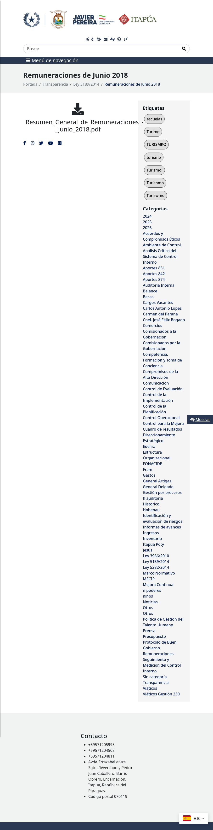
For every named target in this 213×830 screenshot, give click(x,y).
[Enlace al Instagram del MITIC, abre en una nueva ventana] (32, 143)
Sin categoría (155, 676)
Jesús (147, 550)
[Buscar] (101, 48)
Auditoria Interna (158, 285)
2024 (147, 216)
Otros (148, 607)
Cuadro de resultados (162, 429)
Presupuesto (154, 636)
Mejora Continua (158, 584)
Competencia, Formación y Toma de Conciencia (162, 360)
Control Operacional (161, 417)
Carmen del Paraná (160, 314)
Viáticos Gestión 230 (161, 694)
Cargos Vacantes (158, 302)
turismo (153, 157)
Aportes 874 (154, 279)
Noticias (150, 602)
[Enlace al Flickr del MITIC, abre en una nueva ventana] (59, 143)
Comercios (152, 325)
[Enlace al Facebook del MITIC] (24, 143)
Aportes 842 (154, 273)
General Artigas (157, 481)
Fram (147, 469)
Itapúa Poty (153, 544)
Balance (150, 291)
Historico (151, 504)
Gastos (149, 475)
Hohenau (151, 509)
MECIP (149, 578)
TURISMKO (156, 144)
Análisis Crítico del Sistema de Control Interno (160, 256)
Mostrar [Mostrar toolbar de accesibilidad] (200, 419)
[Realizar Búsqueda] (184, 48)
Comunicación (156, 383)
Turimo (152, 131)
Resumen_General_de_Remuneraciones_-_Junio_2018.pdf (84, 126)
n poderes (152, 590)
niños (148, 596)
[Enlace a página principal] (90, 18)
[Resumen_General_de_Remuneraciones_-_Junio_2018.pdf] (78, 109)
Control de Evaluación (163, 388)
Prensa (149, 630)
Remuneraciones (158, 653)
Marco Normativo (159, 573)
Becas (148, 296)
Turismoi (154, 170)
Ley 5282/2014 (156, 567)
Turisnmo (155, 182)
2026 (147, 227)
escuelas (154, 119)
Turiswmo (155, 195)
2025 (147, 222)
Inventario (152, 538)
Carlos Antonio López (162, 308)
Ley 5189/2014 (86, 84)
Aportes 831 (154, 268)
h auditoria (153, 498)
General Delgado (158, 486)
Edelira (149, 446)
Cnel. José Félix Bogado (164, 319)
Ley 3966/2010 (156, 555)
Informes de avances (162, 527)
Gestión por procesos (162, 492)
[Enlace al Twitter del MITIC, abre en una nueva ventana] (41, 143)
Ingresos (151, 532)
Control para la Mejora (163, 423)
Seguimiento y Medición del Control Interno (162, 665)
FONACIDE (152, 463)
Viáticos (150, 688)
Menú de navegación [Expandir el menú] (52, 60)
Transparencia (55, 84)
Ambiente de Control (162, 245)
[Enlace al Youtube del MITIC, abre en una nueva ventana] (50, 143)
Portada (30, 84)
